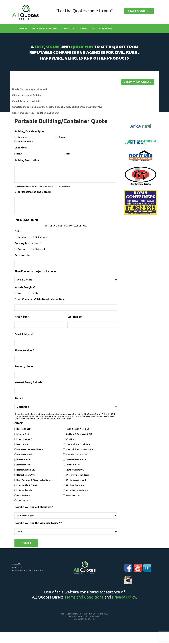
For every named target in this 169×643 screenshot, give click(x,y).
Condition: (20, 147)
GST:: (17, 231)
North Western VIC (24, 470)
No (35, 293)
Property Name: (23, 366)
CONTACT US (86, 28)
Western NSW (22, 460)
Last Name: (74, 316)
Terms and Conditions (84, 597)
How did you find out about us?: (33, 507)
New (18, 154)
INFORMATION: (26, 220)
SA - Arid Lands (23, 490)
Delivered (38, 249)
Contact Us (17, 567)
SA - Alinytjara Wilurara (76, 490)
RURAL (23, 28)
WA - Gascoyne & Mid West (28, 449)
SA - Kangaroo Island (74, 480)
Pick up (19, 249)
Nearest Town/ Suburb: (28, 382)
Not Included (40, 237)
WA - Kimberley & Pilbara (76, 444)
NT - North (69, 439)
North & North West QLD (76, 429)
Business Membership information (27, 570)
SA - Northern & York (25, 485)
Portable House (23, 141)
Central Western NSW (75, 460)
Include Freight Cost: (26, 287)
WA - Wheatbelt (23, 454)
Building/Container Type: (29, 131)
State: (18, 398)
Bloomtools (90, 621)
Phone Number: (23, 350)
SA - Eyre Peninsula (73, 485)
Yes (17, 293)
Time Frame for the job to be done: (35, 271)
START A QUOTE (138, 11)
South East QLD (23, 439)
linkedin (147, 568)
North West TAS (23, 495)
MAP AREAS (105, 28)
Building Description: (26, 160)
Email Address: (23, 334)
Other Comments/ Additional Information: (39, 299)
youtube (138, 568)
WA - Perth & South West (76, 454)
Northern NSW (22, 465)
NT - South (21, 444)
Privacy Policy (124, 597)
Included (20, 237)
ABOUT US (68, 28)
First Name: (21, 316)
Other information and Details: (32, 192)
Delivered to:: (22, 255)
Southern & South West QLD (78, 434)
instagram (128, 580)
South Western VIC (73, 470)
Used (66, 154)
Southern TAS (22, 500)
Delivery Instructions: (27, 243)
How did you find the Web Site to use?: (37, 523)
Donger (61, 137)
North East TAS (71, 495)
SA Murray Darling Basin (76, 475)
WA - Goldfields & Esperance (78, 449)
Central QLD (21, 434)
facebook (128, 568)
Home (14, 28)
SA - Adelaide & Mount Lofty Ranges (33, 480)
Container (21, 137)
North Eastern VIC (24, 475)
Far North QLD (22, 429)
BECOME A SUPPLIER (44, 28)
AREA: (18, 423)
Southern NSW (71, 465)
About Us (16, 564)
